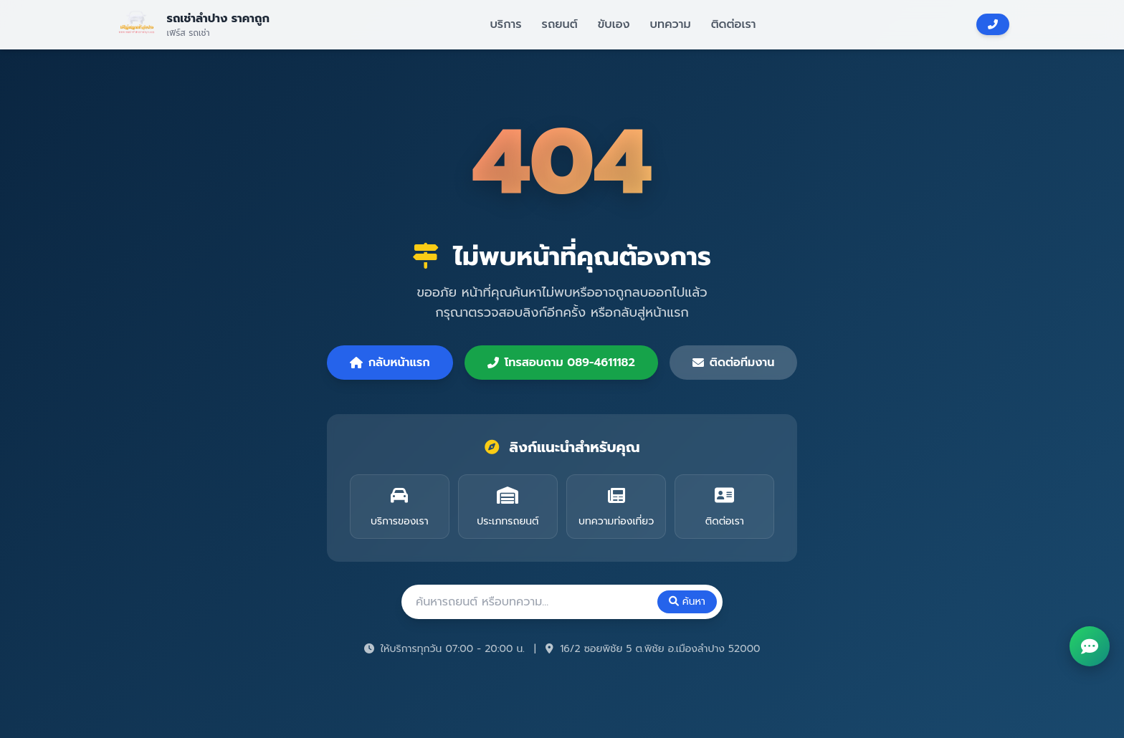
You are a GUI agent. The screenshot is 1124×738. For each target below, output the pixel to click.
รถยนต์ (560, 24)
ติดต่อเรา (733, 24)
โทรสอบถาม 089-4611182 (561, 362)
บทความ (670, 24)
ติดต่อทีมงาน (733, 362)
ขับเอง (614, 24)
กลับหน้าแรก (390, 362)
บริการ (505, 24)
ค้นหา (687, 601)
